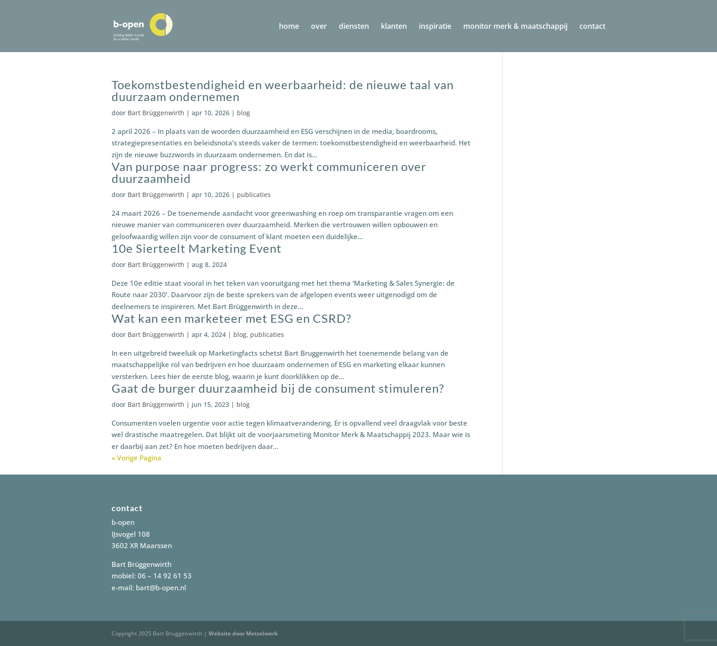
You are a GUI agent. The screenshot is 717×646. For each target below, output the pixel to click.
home (289, 27)
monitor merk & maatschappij (515, 27)
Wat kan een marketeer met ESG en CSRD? (231, 318)
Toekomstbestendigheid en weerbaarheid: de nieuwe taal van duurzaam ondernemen (283, 90)
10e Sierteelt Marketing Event (197, 248)
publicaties (254, 194)
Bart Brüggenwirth (156, 112)
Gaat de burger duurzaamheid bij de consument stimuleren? (278, 388)
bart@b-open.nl (161, 587)
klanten (394, 27)
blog (243, 112)
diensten (354, 27)
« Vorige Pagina (136, 457)
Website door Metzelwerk (243, 633)
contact (592, 27)
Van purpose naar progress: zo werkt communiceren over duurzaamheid (269, 172)
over (319, 27)
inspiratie (435, 27)
